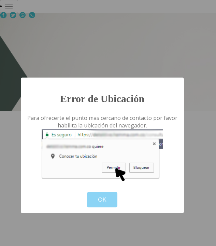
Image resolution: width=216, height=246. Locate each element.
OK (102, 199)
